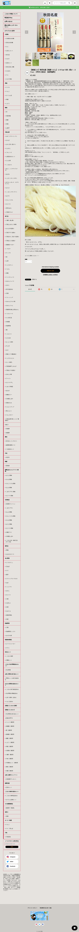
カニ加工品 (9, 317)
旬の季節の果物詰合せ (12, 693)
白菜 (7, 607)
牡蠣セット (9, 660)
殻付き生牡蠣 (9, 42)
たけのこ (8, 148)
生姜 (7, 619)
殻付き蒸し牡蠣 (10, 67)
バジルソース (9, 313)
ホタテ (8, 58)
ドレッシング (9, 297)
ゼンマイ (8, 204)
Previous (26, 32)
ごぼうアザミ (9, 508)
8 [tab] (28, 62)
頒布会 (6, 546)
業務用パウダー (10, 244)
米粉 (7, 124)
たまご (6, 424)
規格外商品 (9, 615)
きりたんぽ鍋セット (11, 799)
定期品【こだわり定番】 (11, 705)
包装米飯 (8, 115)
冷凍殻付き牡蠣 (10, 38)
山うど (8, 187)
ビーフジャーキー (10, 643)
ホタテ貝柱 (9, 79)
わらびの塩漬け (10, 228)
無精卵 (8, 432)
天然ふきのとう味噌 (11, 224)
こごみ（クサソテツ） (12, 191)
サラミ (8, 647)
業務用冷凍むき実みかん (12, 309)
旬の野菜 (7, 558)
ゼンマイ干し (9, 382)
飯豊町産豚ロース (10, 445)
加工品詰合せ (9, 289)
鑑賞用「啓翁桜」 (10, 808)
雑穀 (7, 120)
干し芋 (8, 346)
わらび (8, 140)
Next (74, 32)
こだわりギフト (9, 718)
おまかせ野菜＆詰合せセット (12, 684)
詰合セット (9, 62)
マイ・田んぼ (9, 828)
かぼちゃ (8, 603)
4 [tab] (50, 56)
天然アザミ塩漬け (10, 232)
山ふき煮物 (9, 487)
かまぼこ (8, 71)
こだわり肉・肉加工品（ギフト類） (11, 541)
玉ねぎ (8, 566)
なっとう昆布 (9, 342)
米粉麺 (8, 321)
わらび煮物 (9, 479)
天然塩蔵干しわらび (11, 366)
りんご (8, 91)
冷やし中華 (9, 374)
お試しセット (9, 50)
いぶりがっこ (9, 265)
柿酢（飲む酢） (10, 220)
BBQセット (8, 652)
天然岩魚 (8, 836)
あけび (8, 390)
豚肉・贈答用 (9, 766)
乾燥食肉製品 (8, 639)
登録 (12, 846)
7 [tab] (71, 56)
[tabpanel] (50, 32)
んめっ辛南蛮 (9, 386)
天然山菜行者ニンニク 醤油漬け (12, 419)
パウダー (8, 248)
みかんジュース (10, 281)
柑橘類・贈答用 (10, 726)
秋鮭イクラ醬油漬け (11, 354)
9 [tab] (35, 62)
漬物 (7, 273)
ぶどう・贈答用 (10, 742)
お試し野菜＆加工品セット (12, 674)
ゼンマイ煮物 (9, 495)
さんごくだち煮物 (10, 483)
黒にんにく (9, 410)
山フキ (8, 196)
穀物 (6, 107)
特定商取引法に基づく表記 (46, 907)
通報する (34, 279)
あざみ (8, 174)
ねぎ (7, 582)
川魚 (6, 832)
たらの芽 (8, 160)
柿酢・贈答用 (9, 754)
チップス (8, 252)
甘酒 (7, 293)
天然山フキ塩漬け (10, 370)
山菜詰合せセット (10, 156)
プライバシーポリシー (32, 907)
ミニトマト (9, 586)
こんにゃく (9, 333)
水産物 (6, 34)
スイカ (8, 87)
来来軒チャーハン (10, 504)
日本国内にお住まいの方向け (50, 274)
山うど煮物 (9, 475)
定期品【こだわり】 (10, 709)
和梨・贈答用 (9, 746)
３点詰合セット (10, 449)
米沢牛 (8, 457)
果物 (6, 83)
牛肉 (6, 453)
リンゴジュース (10, 277)
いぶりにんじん (10, 358)
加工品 (8, 54)
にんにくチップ (10, 406)
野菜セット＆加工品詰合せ (12, 679)
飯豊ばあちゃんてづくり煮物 (12, 470)
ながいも (8, 611)
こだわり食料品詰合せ (12, 795)
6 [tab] (64, 56)
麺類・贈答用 (9, 738)
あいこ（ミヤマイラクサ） (11, 169)
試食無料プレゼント (11, 779)
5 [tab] (57, 56)
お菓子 (8, 128)
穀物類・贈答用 (10, 734)
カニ (7, 46)
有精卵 (8, 428)
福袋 (7, 816)
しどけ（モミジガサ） (12, 178)
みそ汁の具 (9, 635)
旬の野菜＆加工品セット (12, 714)
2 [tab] (35, 56)
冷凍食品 (7, 499)
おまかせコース (10, 554)
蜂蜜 (6, 461)
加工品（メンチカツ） (12, 441)
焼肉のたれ (9, 402)
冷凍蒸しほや (9, 398)
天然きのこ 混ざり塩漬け (12, 236)
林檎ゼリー (9, 394)
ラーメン (8, 378)
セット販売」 (9, 362)
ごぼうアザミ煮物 (10, 491)
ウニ (7, 75)
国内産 (8, 465)
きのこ (8, 285)
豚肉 (6, 437)
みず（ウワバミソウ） (12, 136)
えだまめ (8, 338)
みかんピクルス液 (10, 301)
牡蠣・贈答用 (9, 770)
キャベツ (8, 594)
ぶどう (8, 103)
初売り (6, 812)
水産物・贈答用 (10, 750)
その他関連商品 (9, 803)
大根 (7, 599)
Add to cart (50, 271)
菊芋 (7, 574)
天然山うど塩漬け (10, 240)
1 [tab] (28, 56)
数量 (26, 259)
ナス (7, 570)
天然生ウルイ (9, 212)
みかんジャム (9, 305)
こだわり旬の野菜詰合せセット (12, 665)
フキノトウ (9, 152)
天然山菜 (7, 132)
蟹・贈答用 (9, 730)
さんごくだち (9, 200)
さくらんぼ (9, 95)
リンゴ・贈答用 (10, 722)
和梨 (7, 99)
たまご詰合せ (9, 701)
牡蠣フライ (9, 532)
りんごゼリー (9, 415)
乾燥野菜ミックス (10, 631)
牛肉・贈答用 (9, 758)
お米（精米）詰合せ (11, 697)
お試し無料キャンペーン (11, 775)
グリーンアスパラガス (12, 578)
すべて (30, 289)
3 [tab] (43, 56)
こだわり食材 (9, 656)
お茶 (7, 261)
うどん (8, 269)
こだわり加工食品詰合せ (12, 689)
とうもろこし (9, 562)
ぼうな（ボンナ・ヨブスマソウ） (12, 183)
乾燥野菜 (8, 325)
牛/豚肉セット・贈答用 (12, 762)
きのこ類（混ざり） (11, 144)
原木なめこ (9, 208)
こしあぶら (9, 164)
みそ (7, 350)
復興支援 (7, 783)
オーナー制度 (8, 820)
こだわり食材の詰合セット (12, 791)
